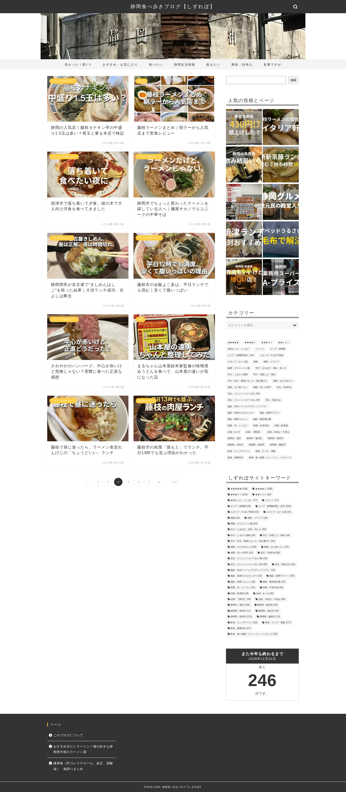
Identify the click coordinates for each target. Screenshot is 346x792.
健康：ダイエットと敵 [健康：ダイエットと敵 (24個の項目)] (239, 368)
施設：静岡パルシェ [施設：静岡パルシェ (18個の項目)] (238, 419)
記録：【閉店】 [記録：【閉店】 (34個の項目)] (253, 432)
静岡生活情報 (184, 65)
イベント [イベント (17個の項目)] (260, 349)
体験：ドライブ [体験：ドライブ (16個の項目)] (271, 361)
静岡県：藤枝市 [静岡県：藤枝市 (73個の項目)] (278, 444)
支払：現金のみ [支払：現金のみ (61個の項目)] (273, 400)
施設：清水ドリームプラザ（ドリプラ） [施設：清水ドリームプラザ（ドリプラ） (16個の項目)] (247, 406)
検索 (293, 80)
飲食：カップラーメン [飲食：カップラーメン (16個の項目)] (239, 451)
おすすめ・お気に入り (120, 65)
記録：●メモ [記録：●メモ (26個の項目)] (234, 432)
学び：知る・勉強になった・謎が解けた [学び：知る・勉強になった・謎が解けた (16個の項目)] (247, 381)
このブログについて (68, 735)
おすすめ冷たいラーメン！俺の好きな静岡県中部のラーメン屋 (83, 749)
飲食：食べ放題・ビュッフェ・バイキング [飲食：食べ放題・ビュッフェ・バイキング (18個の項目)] (270, 457)
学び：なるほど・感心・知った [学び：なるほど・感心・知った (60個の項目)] (271, 368)
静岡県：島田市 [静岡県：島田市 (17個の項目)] (275, 438)
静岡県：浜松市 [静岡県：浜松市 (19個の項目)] (235, 444)
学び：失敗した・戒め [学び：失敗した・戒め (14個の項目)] (264, 374)
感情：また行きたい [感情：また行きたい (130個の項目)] (283, 381)
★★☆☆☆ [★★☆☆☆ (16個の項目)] (283, 342)
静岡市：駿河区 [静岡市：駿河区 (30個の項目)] (254, 438)
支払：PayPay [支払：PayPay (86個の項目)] (284, 387)
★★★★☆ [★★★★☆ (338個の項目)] (250, 342)
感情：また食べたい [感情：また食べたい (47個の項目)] (238, 387)
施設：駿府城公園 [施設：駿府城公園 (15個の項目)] (262, 419)
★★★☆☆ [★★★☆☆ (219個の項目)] (266, 342)
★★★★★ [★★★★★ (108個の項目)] (233, 342)
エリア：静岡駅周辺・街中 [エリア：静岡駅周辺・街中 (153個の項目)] (241, 355)
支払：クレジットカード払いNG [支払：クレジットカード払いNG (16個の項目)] (244, 393)
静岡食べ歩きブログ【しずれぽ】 (173, 6)
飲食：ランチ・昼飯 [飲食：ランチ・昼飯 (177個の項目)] (265, 451)
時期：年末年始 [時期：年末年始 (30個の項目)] (261, 425)
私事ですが (272, 65)
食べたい (156, 65)
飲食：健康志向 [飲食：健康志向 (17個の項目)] (235, 457)
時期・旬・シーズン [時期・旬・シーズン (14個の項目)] (238, 425)
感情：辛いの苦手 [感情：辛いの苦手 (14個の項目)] (262, 387)
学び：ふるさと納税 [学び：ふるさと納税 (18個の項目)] (238, 374)
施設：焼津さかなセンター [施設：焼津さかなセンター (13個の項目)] (241, 413)
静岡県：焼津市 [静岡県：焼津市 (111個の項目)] (256, 444)
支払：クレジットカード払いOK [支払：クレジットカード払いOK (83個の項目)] (244, 400)
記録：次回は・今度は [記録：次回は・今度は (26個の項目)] (278, 432)
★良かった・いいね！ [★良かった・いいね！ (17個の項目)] (239, 349)
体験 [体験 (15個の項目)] (255, 361)
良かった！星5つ (78, 65)
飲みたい (213, 65)
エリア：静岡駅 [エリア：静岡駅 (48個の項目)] (278, 349)
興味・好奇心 (242, 65)
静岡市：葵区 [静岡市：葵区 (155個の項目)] (234, 438)
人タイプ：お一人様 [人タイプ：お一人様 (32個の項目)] (238, 361)
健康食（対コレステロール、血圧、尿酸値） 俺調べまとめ (83, 766)
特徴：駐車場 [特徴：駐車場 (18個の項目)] (281, 425)
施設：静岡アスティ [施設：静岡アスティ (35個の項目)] (270, 413)
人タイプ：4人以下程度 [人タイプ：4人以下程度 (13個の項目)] (271, 355)
